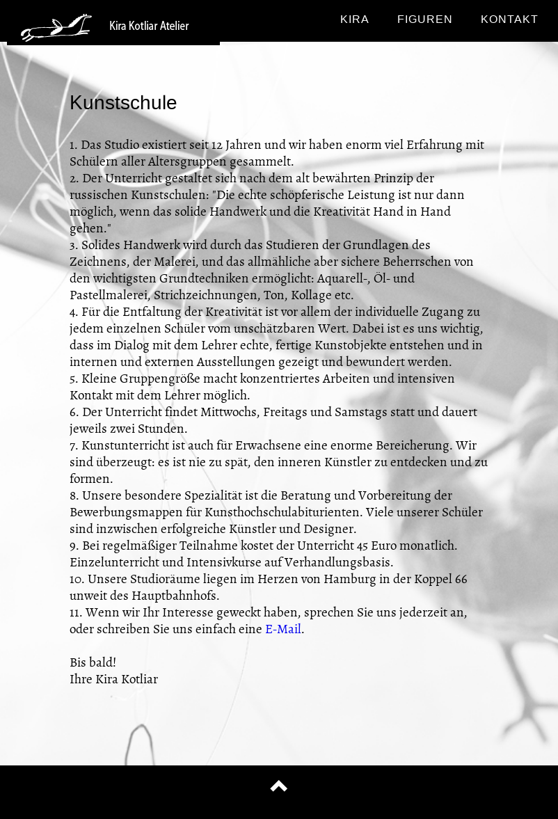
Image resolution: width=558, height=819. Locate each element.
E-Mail (283, 629)
